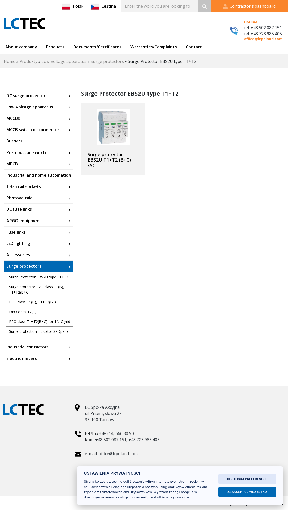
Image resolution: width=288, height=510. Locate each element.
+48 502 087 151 (110, 440)
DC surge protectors (27, 95)
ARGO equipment (23, 220)
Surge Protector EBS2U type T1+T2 (38, 277)
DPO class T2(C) (22, 311)
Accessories (18, 254)
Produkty (28, 61)
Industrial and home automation (38, 175)
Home (9, 61)
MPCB (12, 164)
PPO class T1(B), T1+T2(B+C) (34, 302)
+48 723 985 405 (144, 440)
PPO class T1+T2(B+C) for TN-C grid (39, 321)
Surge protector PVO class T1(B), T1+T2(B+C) (36, 289)
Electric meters (21, 358)
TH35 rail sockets (23, 186)
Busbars (14, 141)
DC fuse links (19, 209)
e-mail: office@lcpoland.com (111, 453)
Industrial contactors (27, 347)
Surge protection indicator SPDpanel (39, 331)
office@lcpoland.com (263, 38)
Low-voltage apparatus (63, 61)
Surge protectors (107, 61)
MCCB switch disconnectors (34, 129)
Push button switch (26, 152)
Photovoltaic (19, 198)
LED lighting (18, 243)
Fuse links (16, 232)
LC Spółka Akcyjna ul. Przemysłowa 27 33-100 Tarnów (103, 413)
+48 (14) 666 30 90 (116, 433)
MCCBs (13, 118)
